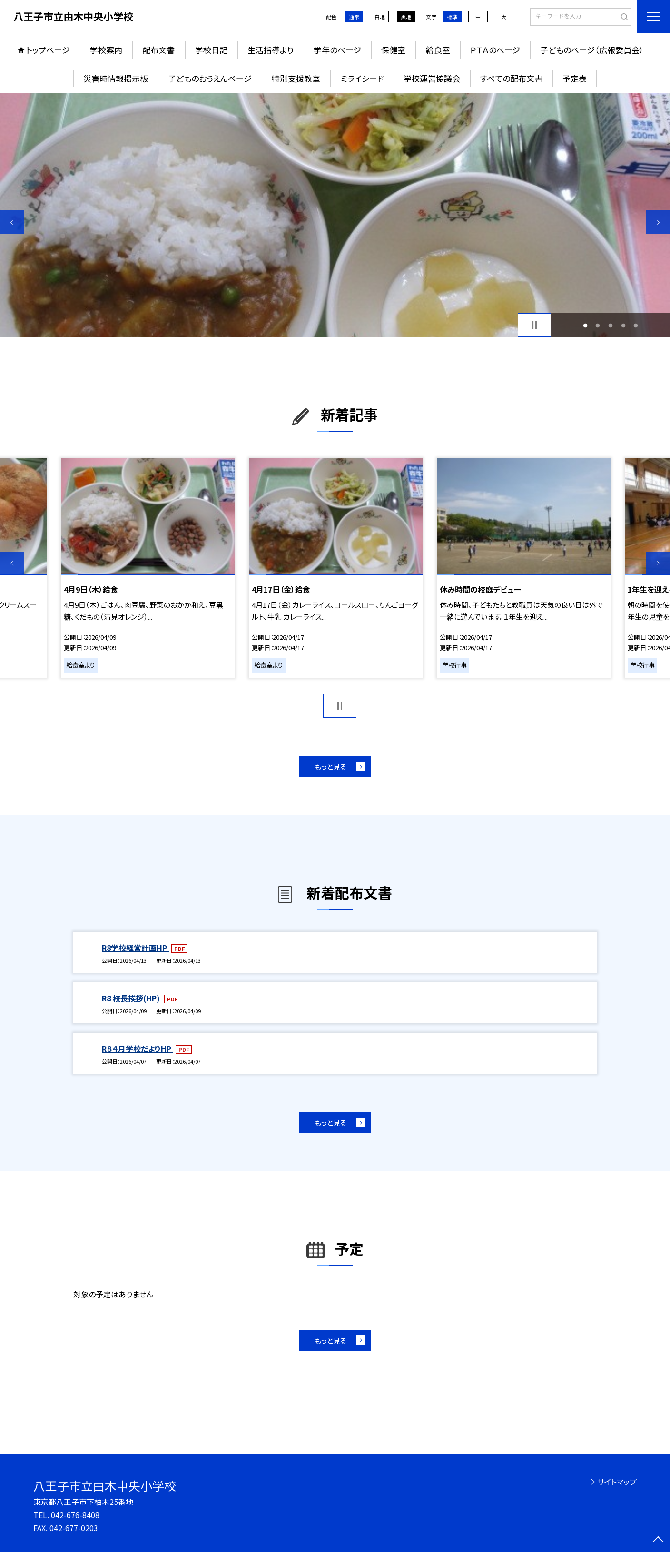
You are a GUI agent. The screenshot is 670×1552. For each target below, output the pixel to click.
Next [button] (658, 222)
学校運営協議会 (432, 78)
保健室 (393, 50)
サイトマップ (617, 1481)
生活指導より (270, 50)
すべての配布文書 (511, 78)
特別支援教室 (296, 78)
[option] (335, 215)
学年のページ (337, 50)
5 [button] (636, 325)
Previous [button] (12, 222)
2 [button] (598, 325)
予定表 (574, 78)
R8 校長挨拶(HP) (132, 998)
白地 (379, 16)
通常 (354, 16)
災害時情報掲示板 (115, 78)
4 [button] (623, 325)
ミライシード (362, 78)
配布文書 (158, 50)
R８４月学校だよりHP (137, 1048)
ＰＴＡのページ (495, 50)
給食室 (438, 50)
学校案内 (106, 50)
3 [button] (611, 325)
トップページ (48, 50)
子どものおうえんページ (210, 78)
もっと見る (330, 766)
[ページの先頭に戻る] (658, 1540)
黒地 (406, 16)
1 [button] (585, 325)
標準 (452, 16)
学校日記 (211, 50)
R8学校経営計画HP (135, 947)
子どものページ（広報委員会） (592, 50)
